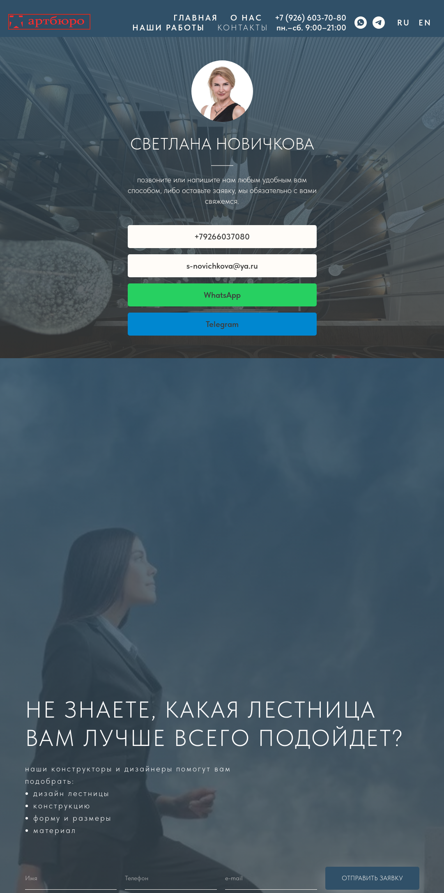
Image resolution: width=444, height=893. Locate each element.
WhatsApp (222, 295)
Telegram (222, 324)
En (425, 23)
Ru (403, 23)
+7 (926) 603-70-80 (310, 18)
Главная (195, 18)
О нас (246, 18)
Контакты (243, 27)
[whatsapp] (360, 22)
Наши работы (168, 27)
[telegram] (379, 22)
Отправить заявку (372, 878)
